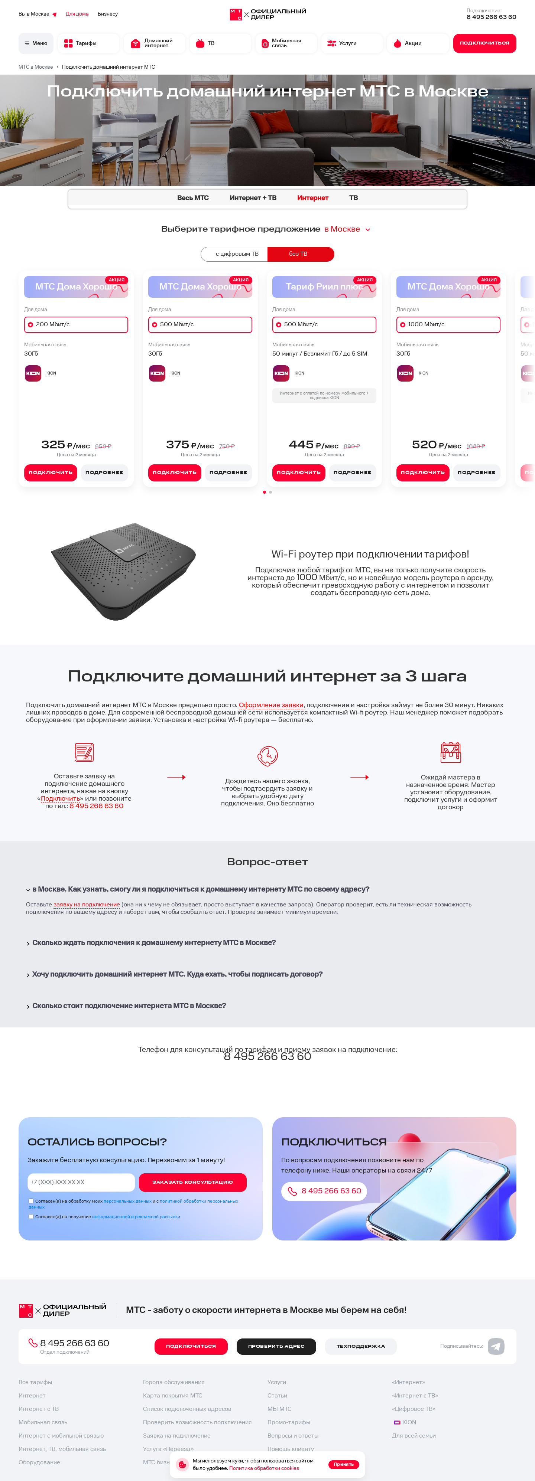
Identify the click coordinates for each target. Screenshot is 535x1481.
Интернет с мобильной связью (61, 1435)
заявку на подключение (87, 904)
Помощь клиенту (291, 1449)
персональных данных (128, 1201)
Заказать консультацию (192, 1182)
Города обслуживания (174, 1382)
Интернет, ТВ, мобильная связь (62, 1449)
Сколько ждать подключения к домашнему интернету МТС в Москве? (150, 943)
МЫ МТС (280, 1409)
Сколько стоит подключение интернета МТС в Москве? (125, 1006)
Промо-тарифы (289, 1422)
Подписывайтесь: (472, 1346)
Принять (344, 1464)
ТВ (353, 198)
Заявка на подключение (177, 1435)
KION (405, 1422)
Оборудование (39, 1462)
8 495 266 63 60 (491, 17)
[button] (264, 492)
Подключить (50, 472)
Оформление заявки (271, 705)
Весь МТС (193, 198)
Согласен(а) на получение (107, 1217)
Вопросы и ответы (293, 1435)
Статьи (277, 1395)
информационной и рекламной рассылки (136, 1217)
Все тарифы (35, 1382)
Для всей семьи (414, 1435)
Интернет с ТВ (39, 1409)
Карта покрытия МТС (172, 1395)
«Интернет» (408, 1382)
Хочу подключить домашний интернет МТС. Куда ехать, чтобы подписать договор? (173, 974)
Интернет (32, 1395)
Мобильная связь (43, 1422)
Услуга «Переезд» (168, 1449)
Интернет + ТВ (253, 198)
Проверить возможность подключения (197, 1422)
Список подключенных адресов (187, 1409)
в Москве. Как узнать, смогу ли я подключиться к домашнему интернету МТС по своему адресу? (197, 889)
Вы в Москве (38, 14)
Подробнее (104, 472)
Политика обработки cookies (264, 1468)
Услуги (277, 1382)
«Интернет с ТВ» (415, 1395)
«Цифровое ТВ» (413, 1409)
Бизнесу (108, 14)
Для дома (77, 14)
